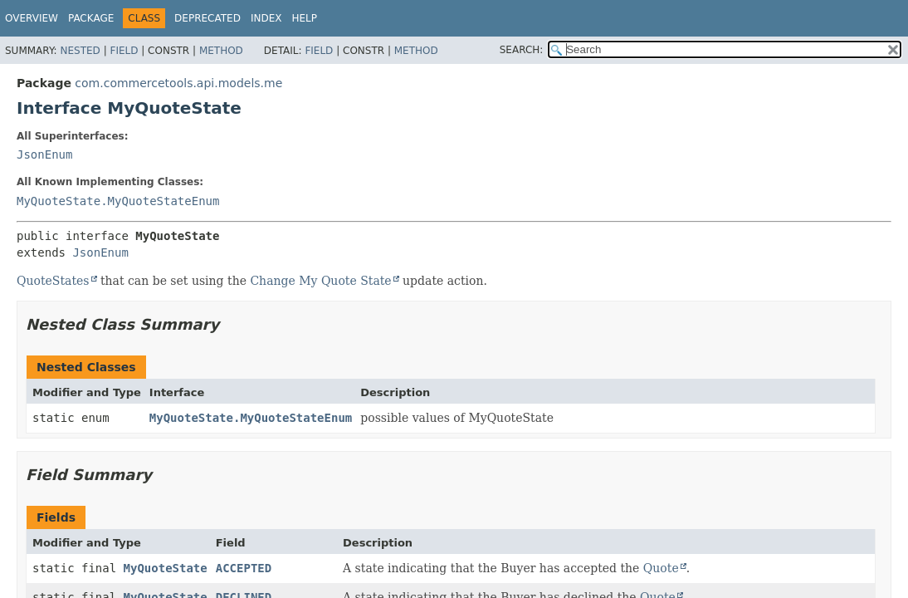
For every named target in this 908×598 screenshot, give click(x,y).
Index (266, 18)
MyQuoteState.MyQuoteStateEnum (118, 201)
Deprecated (207, 18)
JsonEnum (44, 154)
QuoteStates (53, 280)
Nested (80, 50)
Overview (31, 18)
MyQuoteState (165, 568)
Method (221, 50)
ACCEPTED (243, 568)
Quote (661, 568)
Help (304, 18)
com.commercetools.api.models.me (178, 83)
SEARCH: (522, 50)
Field (124, 50)
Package (91, 18)
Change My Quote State (320, 280)
